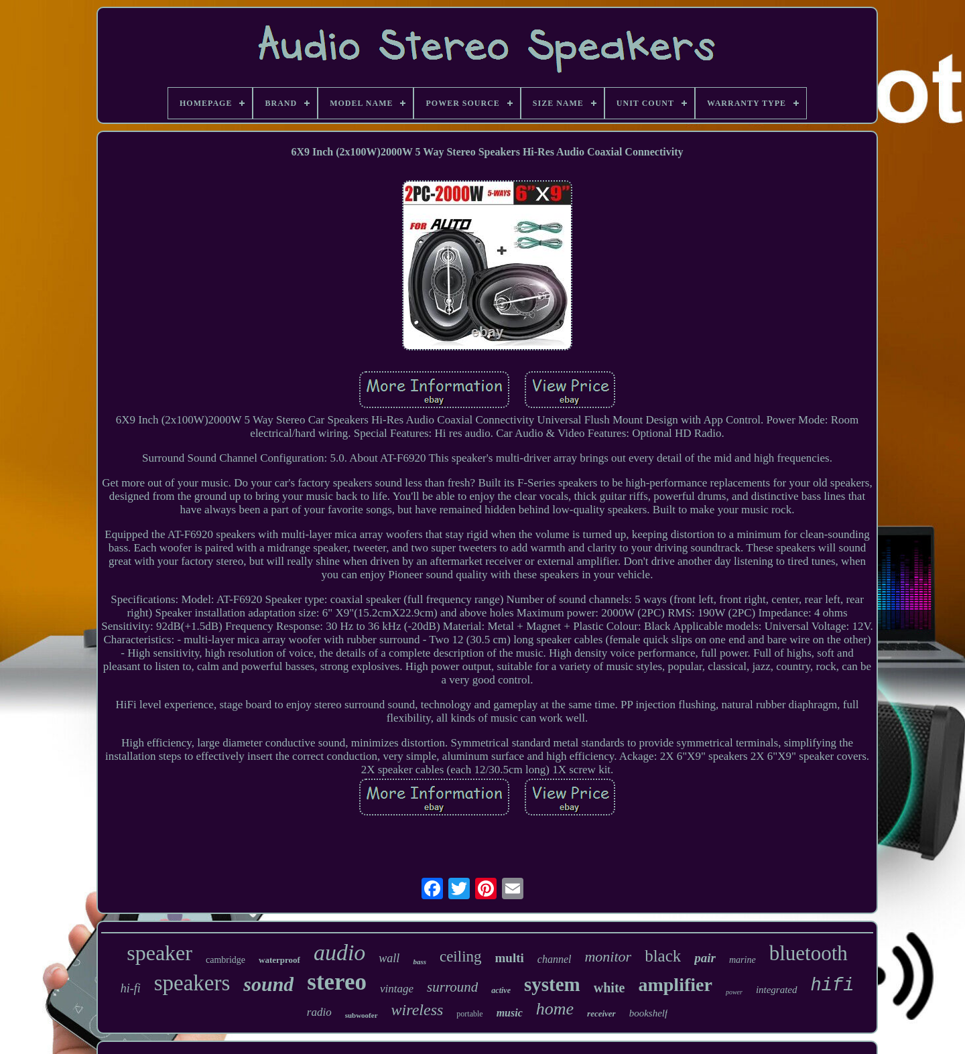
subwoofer (361, 1015)
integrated (776, 989)
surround (452, 987)
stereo (337, 982)
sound (268, 984)
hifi (832, 986)
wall (389, 958)
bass (419, 962)
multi (509, 958)
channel (554, 959)
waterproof (279, 960)
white (609, 987)
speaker (159, 953)
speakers (192, 983)
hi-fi (131, 988)
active (501, 990)
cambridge (225, 960)
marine (742, 960)
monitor (607, 956)
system (552, 984)
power (734, 992)
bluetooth (808, 953)
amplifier (675, 984)
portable (469, 1013)
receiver (601, 1013)
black (663, 956)
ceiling (461, 956)
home (555, 1008)
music (510, 1012)
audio (339, 952)
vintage (396, 988)
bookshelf (648, 1013)
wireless (417, 1009)
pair (705, 958)
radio (319, 1012)
